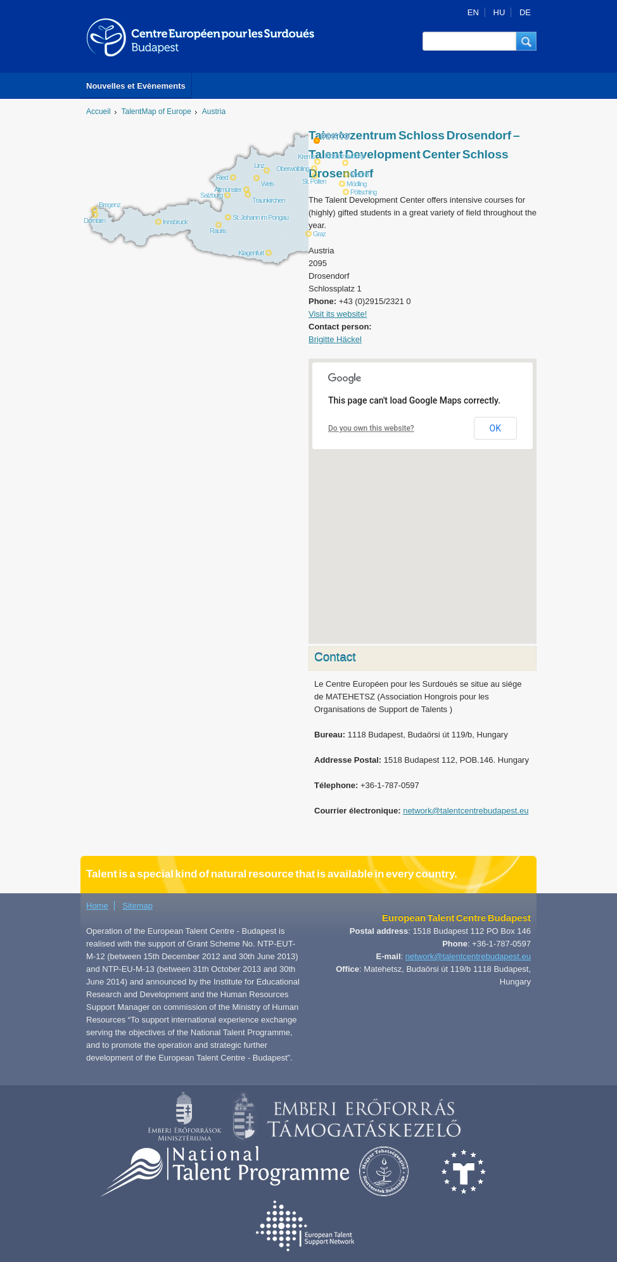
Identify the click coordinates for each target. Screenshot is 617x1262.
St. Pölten (314, 181)
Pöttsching (363, 192)
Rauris (218, 230)
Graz (319, 234)
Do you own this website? (371, 428)
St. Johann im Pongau (260, 217)
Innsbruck (175, 222)
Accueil (98, 111)
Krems (306, 156)
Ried (222, 177)
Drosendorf (335, 135)
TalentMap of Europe (156, 111)
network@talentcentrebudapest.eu (465, 810)
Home (97, 905)
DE (525, 12)
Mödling (357, 184)
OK (495, 428)
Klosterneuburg (344, 156)
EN (473, 12)
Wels (267, 184)
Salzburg (211, 195)
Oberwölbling (292, 168)
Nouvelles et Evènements (136, 86)
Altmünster (227, 189)
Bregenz (109, 204)
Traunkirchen (268, 200)
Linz (259, 165)
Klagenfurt (251, 253)
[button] (526, 41)
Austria (214, 111)
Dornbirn (94, 220)
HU (499, 12)
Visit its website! (337, 314)
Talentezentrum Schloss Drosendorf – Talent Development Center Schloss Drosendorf (414, 154)
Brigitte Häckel (335, 339)
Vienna (360, 174)
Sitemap (137, 905)
